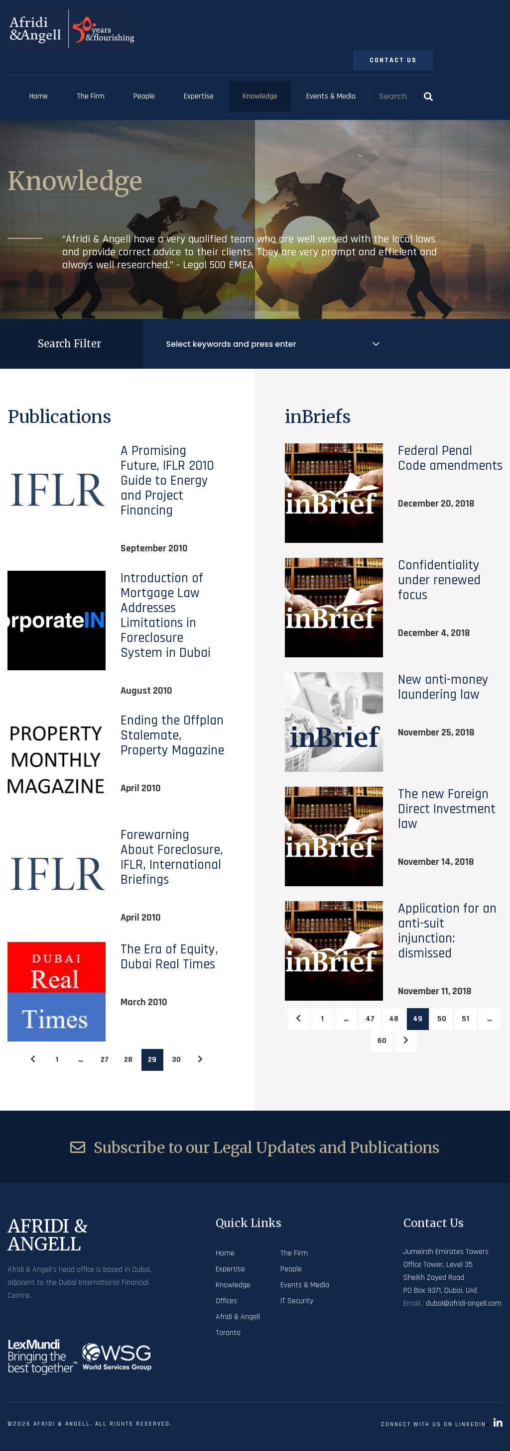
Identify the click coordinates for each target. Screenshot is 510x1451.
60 (382, 1041)
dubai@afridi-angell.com (464, 1303)
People (144, 96)
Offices (226, 1301)
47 (370, 1019)
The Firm (91, 96)
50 (441, 1019)
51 (465, 1019)
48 (393, 1019)
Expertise (199, 96)
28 (128, 1059)
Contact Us (393, 60)
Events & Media (331, 96)
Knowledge (260, 96)
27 (105, 1059)
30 (176, 1059)
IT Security (296, 1301)
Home (38, 96)
